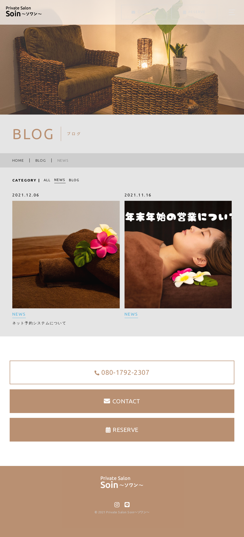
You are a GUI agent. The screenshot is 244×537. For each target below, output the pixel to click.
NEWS (60, 180)
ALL (47, 180)
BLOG (74, 180)
